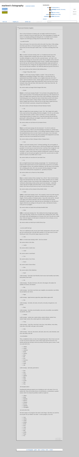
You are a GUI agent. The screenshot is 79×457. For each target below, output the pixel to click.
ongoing (15, 21)
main (5, 21)
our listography (29, 449)
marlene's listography (12, 5)
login (74, 9)
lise (48, 7)
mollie (47, 14)
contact (51, 449)
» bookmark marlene (30, 6)
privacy (43, 449)
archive (27, 21)
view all (44, 19)
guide (35, 449)
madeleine (46, 16)
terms (47, 449)
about (39, 449)
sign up (74, 11)
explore (74, 14)
